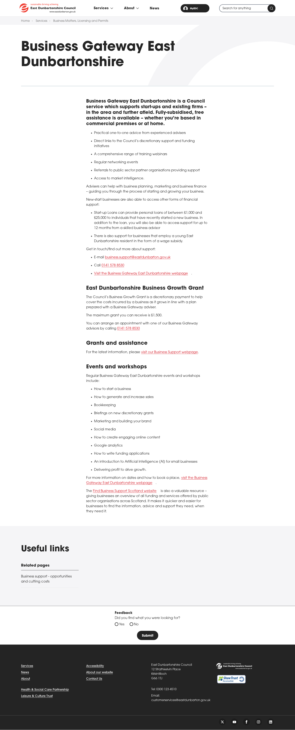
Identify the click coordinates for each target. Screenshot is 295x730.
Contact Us (94, 679)
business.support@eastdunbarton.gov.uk (137, 257)
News (154, 8)
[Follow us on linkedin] (270, 722)
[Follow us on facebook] (246, 722)
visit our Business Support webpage (169, 352)
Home (25, 21)
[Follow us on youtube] (234, 722)
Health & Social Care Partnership (45, 689)
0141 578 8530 (113, 265)
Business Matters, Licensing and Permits (80, 21)
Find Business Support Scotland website (125, 491)
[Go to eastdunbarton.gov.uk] (48, 8)
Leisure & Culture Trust (37, 696)
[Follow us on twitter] (222, 722)
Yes (121, 624)
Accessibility (95, 666)
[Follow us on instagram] (258, 722)
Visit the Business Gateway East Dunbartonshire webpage (141, 273)
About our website (99, 672)
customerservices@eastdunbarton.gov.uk (180, 700)
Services (41, 21)
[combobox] (247, 8)
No (136, 624)
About (25, 679)
